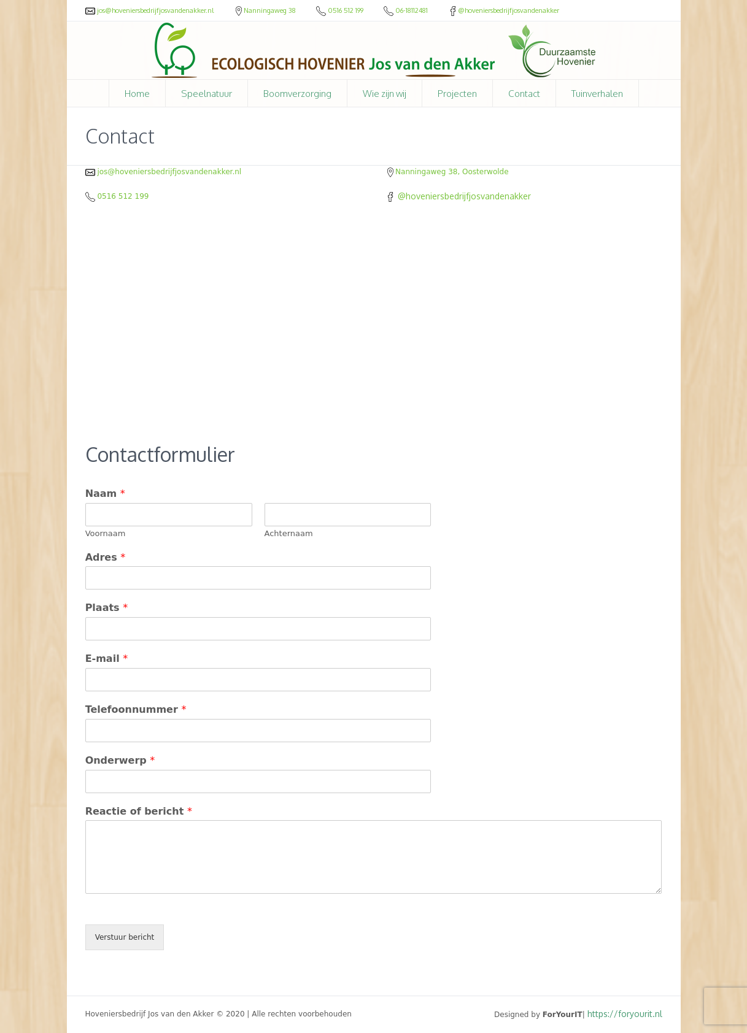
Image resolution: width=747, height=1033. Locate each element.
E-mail (106, 658)
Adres (105, 557)
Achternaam (289, 533)
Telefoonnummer (136, 709)
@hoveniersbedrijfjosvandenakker (503, 10)
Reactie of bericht (138, 811)
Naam (105, 493)
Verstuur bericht (125, 937)
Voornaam (105, 533)
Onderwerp (120, 760)
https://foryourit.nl (624, 1013)
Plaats (106, 607)
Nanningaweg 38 (266, 10)
